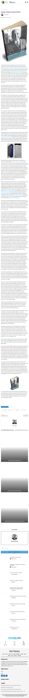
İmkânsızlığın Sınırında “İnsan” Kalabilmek (17, 619)
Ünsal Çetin (6, 14)
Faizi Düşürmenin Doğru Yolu (14, 460)
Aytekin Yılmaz (14, 558)
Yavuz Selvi (13, 590)
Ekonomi (5, 9)
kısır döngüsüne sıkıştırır (17, 194)
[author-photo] (10, 558)
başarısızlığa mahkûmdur (5, 193)
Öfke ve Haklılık (25, 415)
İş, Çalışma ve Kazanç (4, 415)
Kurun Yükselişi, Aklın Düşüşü (14, 490)
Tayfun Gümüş (14, 567)
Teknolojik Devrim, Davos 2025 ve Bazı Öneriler (18, 596)
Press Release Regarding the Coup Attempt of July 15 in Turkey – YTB (13, 691)
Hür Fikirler (13, 613)
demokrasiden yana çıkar (15, 197)
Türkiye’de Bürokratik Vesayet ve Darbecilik (17, 603)
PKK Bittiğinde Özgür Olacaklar (15, 557)
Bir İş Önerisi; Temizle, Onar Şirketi (16, 572)
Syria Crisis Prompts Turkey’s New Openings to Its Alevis (11, 685)
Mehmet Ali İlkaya (14, 574)
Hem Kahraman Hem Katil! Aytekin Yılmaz (17, 611)
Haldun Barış (14, 597)
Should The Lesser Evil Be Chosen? (7, 687)
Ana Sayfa (2, 9)
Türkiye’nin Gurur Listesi (14, 627)
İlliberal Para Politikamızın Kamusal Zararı (14, 521)
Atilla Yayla (13, 582)
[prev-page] (1, 524)
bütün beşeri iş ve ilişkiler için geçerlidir (9, 190)
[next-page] (3, 524)
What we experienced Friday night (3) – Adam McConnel (11, 689)
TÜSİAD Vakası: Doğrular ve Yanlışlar (16, 580)
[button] (4, 548)
